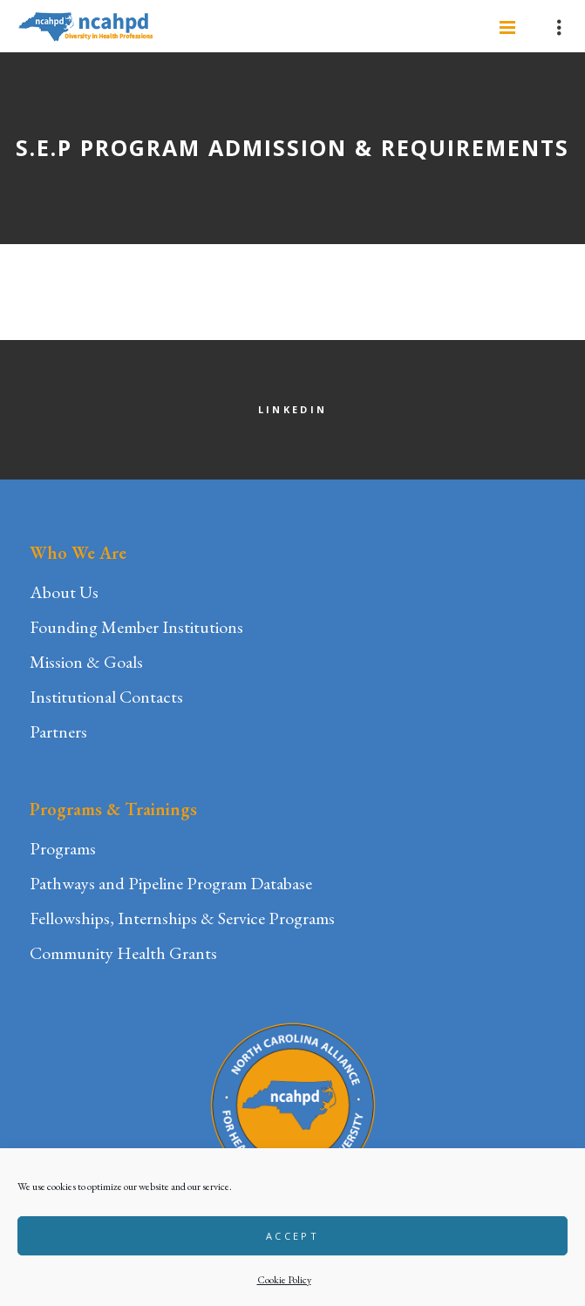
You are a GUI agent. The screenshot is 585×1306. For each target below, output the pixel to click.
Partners (58, 731)
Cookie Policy (284, 1280)
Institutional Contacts (106, 696)
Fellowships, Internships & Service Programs (182, 918)
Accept (292, 1235)
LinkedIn (292, 409)
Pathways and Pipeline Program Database (171, 883)
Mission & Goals (86, 661)
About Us (64, 592)
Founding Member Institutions (136, 627)
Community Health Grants (123, 953)
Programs (63, 848)
